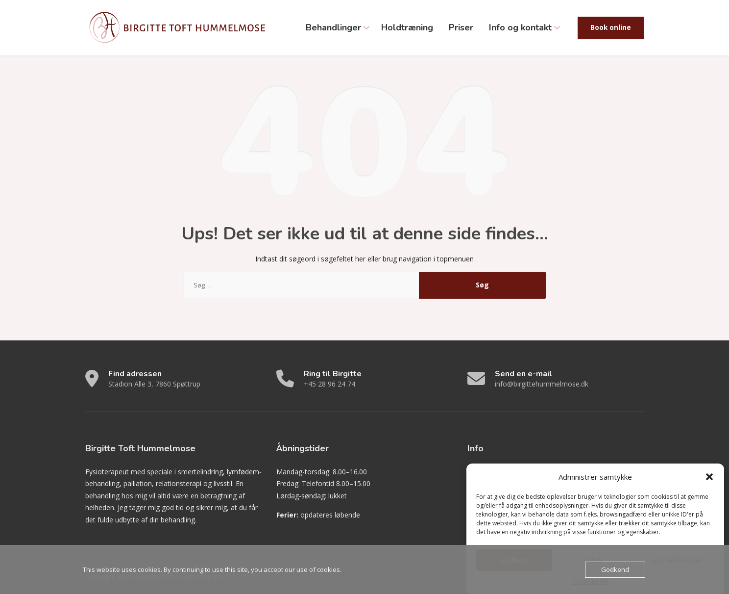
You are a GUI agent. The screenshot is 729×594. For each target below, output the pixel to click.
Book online (610, 27)
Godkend (615, 569)
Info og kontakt (520, 27)
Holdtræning (407, 27)
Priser (461, 27)
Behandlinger (333, 27)
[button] (709, 483)
